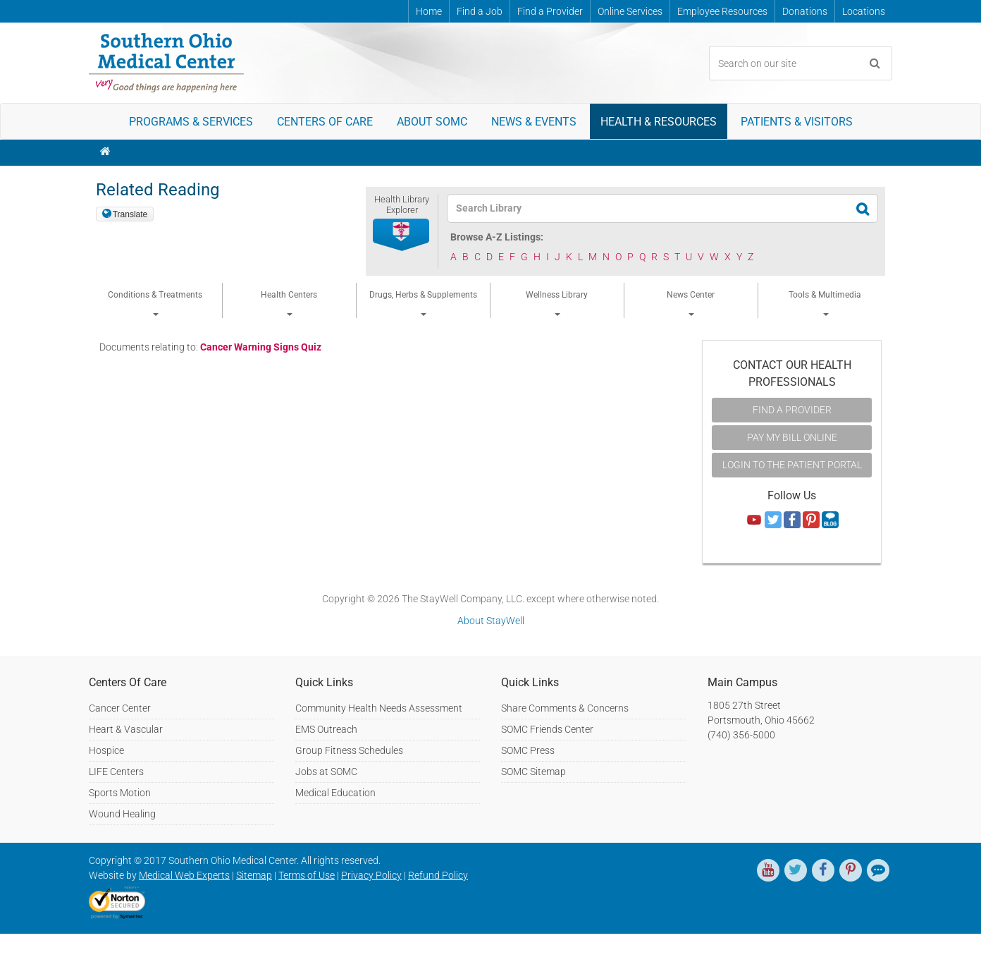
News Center (691, 303)
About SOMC (432, 121)
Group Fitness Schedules (349, 750)
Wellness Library (557, 303)
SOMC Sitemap (533, 771)
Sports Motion (120, 792)
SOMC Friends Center (547, 729)
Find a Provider (550, 11)
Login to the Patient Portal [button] (792, 464)
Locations (863, 11)
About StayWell (490, 620)
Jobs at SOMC (326, 771)
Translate (130, 214)
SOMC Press (528, 750)
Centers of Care (325, 121)
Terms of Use (306, 875)
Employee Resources (722, 11)
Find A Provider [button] (792, 409)
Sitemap (254, 875)
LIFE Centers (116, 771)
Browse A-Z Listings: (496, 237)
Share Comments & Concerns (565, 708)
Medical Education (335, 792)
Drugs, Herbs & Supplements (423, 303)
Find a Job (479, 11)
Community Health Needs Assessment (378, 708)
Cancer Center (120, 708)
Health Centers (289, 303)
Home (429, 11)
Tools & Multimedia (825, 303)
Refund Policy (438, 875)
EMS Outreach (326, 729)
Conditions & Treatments (155, 303)
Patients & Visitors (797, 121)
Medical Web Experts (184, 875)
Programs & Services (191, 121)
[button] (402, 235)
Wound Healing (122, 813)
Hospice (106, 750)
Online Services (630, 11)
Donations (804, 11)
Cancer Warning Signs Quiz (260, 347)
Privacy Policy (371, 875)
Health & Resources (658, 121)
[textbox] (654, 208)
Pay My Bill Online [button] (792, 437)
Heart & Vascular (126, 729)
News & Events (533, 121)
